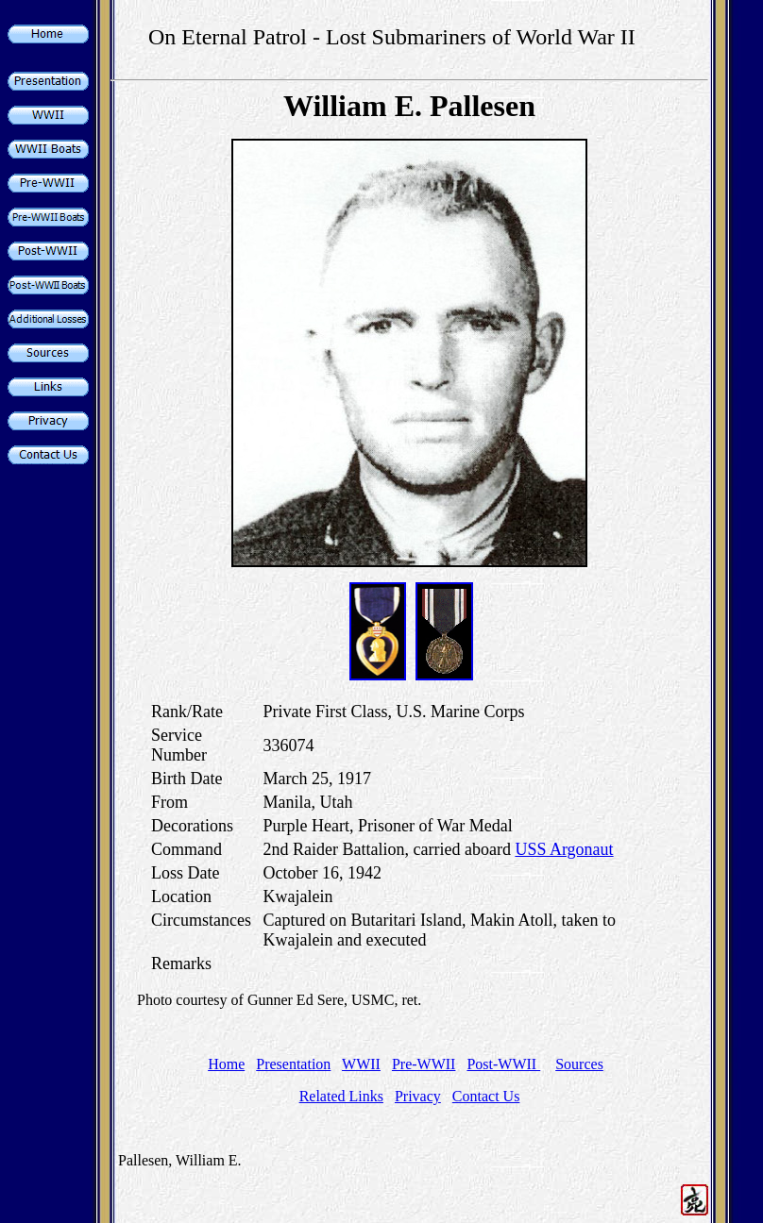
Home (226, 1064)
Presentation (293, 1064)
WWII (361, 1064)
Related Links (341, 1096)
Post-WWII (503, 1064)
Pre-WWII (424, 1064)
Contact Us (486, 1096)
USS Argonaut (564, 849)
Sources (579, 1064)
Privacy (418, 1096)
